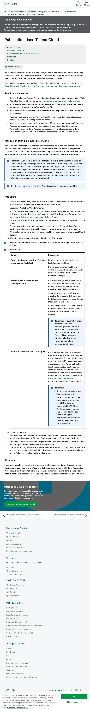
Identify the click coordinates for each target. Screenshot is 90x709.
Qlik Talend (11, 567)
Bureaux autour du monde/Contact (21, 677)
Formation (10, 540)
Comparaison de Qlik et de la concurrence (25, 626)
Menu (86, 5)
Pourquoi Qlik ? (13, 608)
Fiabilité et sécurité (14, 611)
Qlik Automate (12, 596)
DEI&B (8, 659)
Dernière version (64, 30)
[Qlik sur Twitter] (72, 690)
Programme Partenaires (16, 666)
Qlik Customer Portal (15, 547)
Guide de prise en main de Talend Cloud (62, 101)
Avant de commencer (16, 50)
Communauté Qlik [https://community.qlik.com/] (58, 690)
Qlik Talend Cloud (14, 571)
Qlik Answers (12, 588)
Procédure (11, 57)
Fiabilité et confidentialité (17, 615)
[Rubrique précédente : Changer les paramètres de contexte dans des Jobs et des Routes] (23, 515)
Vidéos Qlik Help (13, 533)
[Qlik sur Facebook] (81, 690)
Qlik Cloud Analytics (15, 585)
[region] (45, 700)
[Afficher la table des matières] (5, 11)
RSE (8, 656)
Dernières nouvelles (15, 674)
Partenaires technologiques (18, 629)
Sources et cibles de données (19, 633)
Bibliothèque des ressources (19, 551)
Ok (74, 696)
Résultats (11, 60)
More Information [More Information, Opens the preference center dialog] (74, 702)
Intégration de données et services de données (57, 11)
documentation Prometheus (60, 378)
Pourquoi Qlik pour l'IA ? (16, 622)
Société (9, 648)
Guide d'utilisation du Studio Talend (22, 11)
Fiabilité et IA (11, 618)
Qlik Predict (11, 592)
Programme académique (17, 663)
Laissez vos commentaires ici (21, 504)
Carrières (10, 670)
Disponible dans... (14, 67)
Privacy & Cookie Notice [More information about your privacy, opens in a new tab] (17, 708)
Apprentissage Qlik (14, 544)
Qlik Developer (12, 537)
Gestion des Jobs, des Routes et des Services (26, 15)
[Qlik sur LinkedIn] (76, 690)
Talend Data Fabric (14, 574)
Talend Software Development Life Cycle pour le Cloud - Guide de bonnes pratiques (42, 86)
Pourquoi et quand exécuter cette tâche (23, 53)
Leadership (11, 652)
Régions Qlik (11, 636)
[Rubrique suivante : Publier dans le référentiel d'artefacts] (67, 515)
